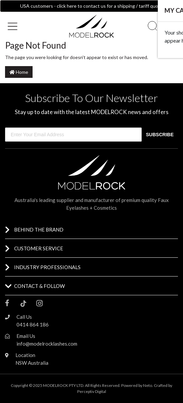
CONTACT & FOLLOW (39, 286)
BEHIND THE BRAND (38, 229)
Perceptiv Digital (91, 391)
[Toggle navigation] (15, 26)
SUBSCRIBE (160, 134)
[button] (30, 25)
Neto (147, 385)
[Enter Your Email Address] (73, 135)
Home (18, 72)
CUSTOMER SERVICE (38, 248)
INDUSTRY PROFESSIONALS (47, 267)
